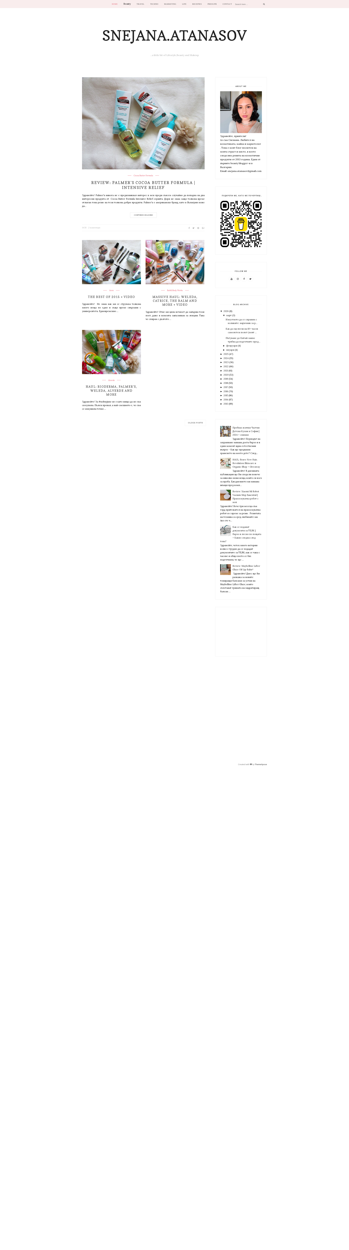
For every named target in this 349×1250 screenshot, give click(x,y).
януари (230, 349)
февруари (231, 345)
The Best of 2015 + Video (111, 297)
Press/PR (212, 4)
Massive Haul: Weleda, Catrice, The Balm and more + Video (174, 300)
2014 (226, 399)
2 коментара (94, 227)
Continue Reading (143, 215)
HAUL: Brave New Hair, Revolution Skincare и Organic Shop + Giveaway (246, 463)
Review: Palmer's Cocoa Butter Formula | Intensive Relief (143, 185)
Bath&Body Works (175, 290)
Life (184, 4)
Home (115, 4)
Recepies (197, 4)
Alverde (111, 380)
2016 (226, 391)
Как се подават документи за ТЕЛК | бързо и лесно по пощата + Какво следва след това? (240, 534)
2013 (226, 403)
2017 (226, 387)
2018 (226, 383)
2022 (226, 366)
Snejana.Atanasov (174, 35)
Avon (111, 290)
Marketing (170, 4)
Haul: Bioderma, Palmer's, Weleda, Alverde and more (111, 390)
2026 (226, 311)
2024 (226, 358)
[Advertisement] (239, 631)
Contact (227, 4)
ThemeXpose (261, 764)
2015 (226, 395)
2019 (226, 378)
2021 (226, 370)
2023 (226, 362)
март (229, 315)
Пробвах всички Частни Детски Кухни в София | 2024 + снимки (246, 431)
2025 (226, 354)
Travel (140, 4)
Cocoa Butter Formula (143, 175)
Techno (154, 4)
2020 (226, 374)
